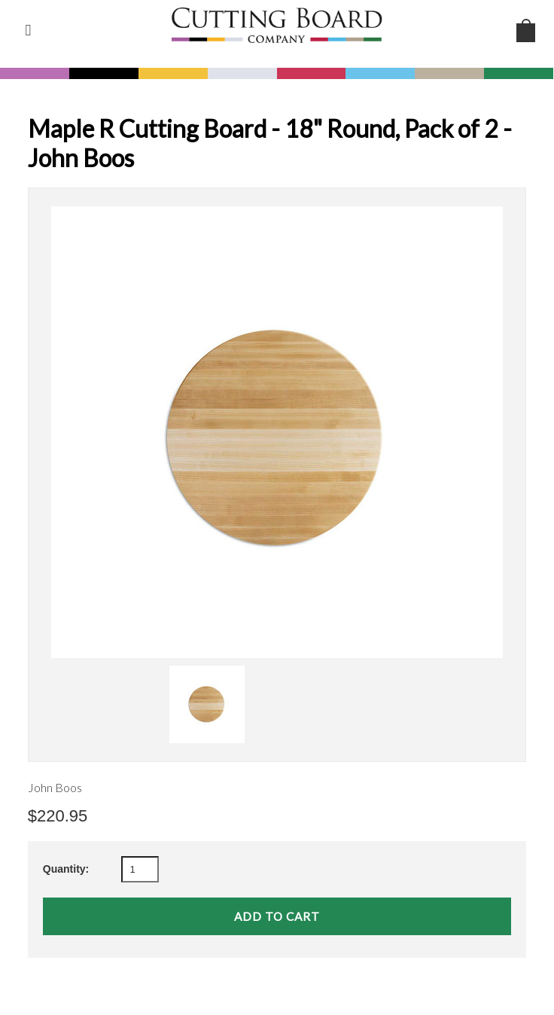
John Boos (55, 787)
